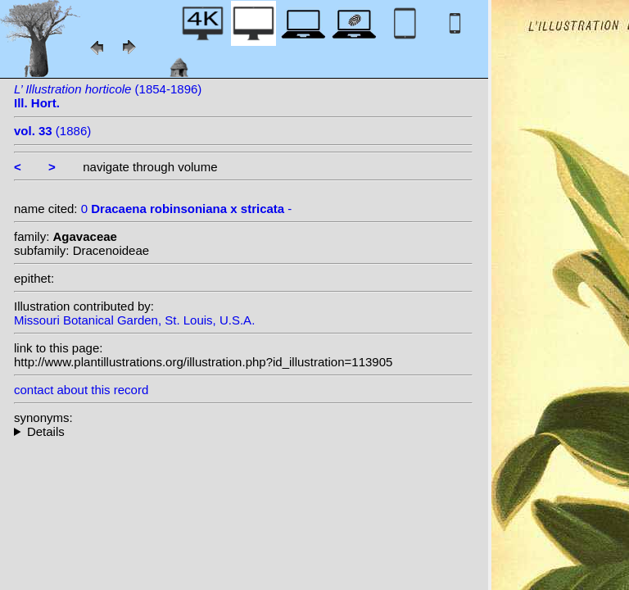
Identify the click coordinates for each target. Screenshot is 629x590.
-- (243, 431)
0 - (186, 209)
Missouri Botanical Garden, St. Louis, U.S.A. (134, 320)
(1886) (52, 131)
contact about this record (81, 390)
